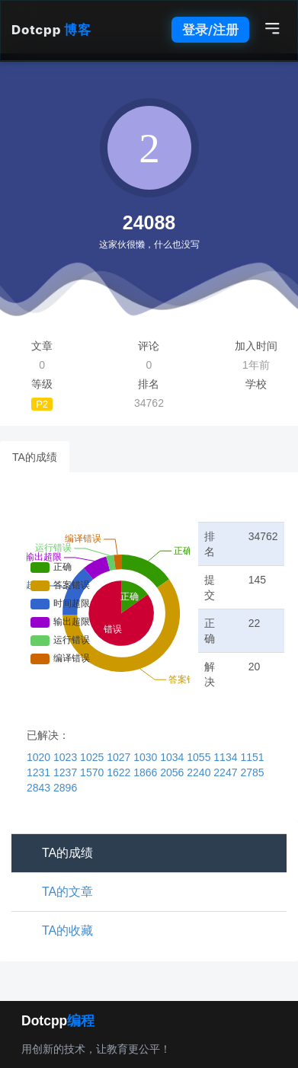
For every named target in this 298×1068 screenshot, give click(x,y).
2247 (226, 772)
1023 (66, 757)
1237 (66, 772)
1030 (146, 757)
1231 (40, 772)
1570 (93, 772)
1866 (146, 772)
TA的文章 (67, 891)
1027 (120, 757)
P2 (42, 404)
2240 (200, 772)
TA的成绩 (34, 457)
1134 (226, 757)
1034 (173, 757)
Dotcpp (51, 29)
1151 (252, 757)
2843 (40, 788)
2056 (173, 772)
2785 (252, 772)
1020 (40, 757)
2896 (65, 788)
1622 (120, 772)
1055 (200, 757)
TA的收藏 (67, 930)
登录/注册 (210, 29)
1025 (93, 757)
